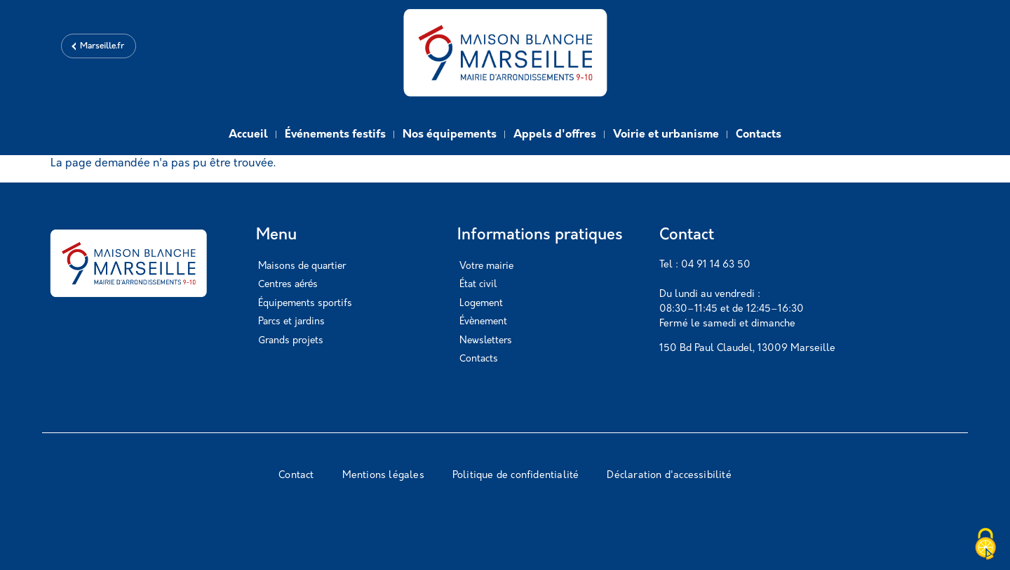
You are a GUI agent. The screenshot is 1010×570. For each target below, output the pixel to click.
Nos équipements (450, 134)
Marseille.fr (102, 46)
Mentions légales (383, 475)
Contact (296, 475)
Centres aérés (288, 284)
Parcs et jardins (291, 321)
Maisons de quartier (302, 266)
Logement (481, 303)
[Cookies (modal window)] (985, 545)
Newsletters (485, 340)
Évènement (483, 321)
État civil (478, 284)
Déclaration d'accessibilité (669, 475)
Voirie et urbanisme (666, 134)
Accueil (248, 134)
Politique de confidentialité (515, 475)
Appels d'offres (554, 134)
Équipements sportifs (305, 303)
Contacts (758, 134)
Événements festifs (335, 134)
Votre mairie (486, 266)
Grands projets (290, 340)
